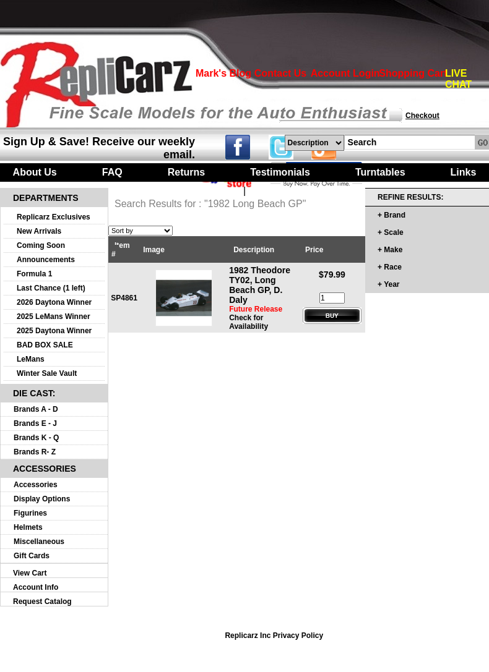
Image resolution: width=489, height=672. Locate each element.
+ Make (390, 249)
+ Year (388, 284)
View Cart (29, 573)
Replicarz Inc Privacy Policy (274, 635)
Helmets (28, 527)
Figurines (30, 513)
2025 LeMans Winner (53, 316)
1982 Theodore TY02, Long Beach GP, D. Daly (259, 285)
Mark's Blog (223, 73)
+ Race (390, 267)
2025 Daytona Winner (54, 330)
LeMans (31, 359)
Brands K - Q (36, 437)
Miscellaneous (39, 541)
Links (464, 172)
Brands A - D (36, 409)
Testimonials (280, 172)
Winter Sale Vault (47, 373)
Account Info (35, 587)
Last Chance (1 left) (51, 288)
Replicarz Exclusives (53, 217)
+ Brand (391, 215)
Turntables (380, 172)
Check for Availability (248, 322)
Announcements (46, 259)
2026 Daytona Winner (54, 302)
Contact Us (280, 73)
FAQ (112, 172)
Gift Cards (32, 555)
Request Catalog (42, 601)
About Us (35, 172)
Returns (186, 172)
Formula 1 (34, 274)
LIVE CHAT (458, 79)
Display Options (42, 499)
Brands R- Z (35, 452)
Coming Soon (41, 245)
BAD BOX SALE (45, 345)
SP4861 (124, 298)
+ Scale (391, 232)
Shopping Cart (413, 73)
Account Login (345, 73)
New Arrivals (39, 231)
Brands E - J (35, 423)
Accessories (36, 484)
